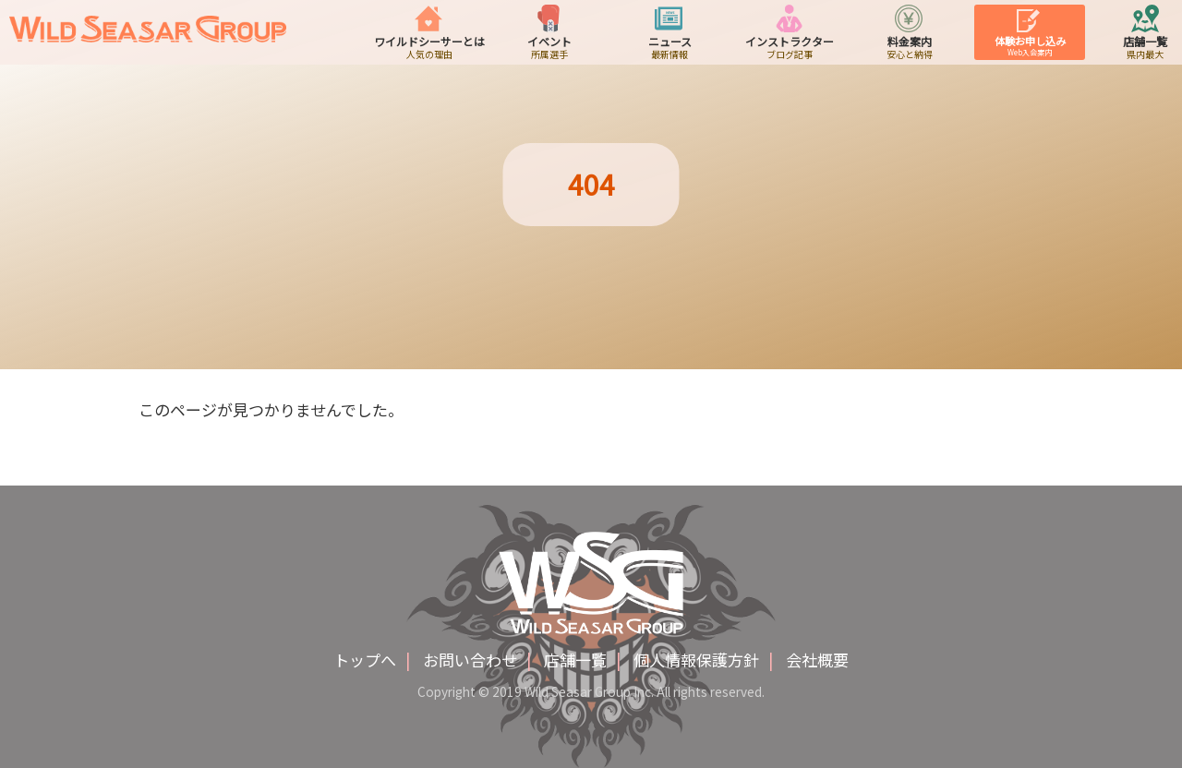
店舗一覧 (575, 659)
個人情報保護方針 (696, 659)
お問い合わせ (470, 659)
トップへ (364, 659)
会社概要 (817, 659)
